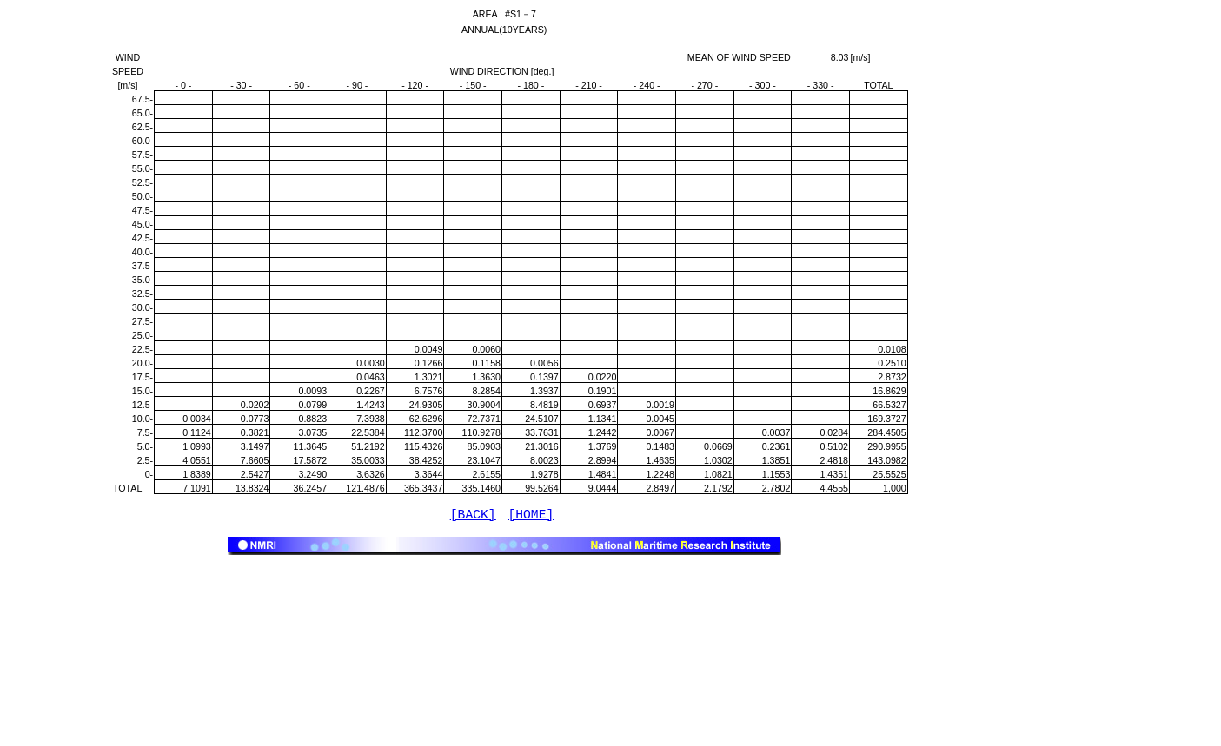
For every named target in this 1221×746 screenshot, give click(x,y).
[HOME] (531, 516)
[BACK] (473, 516)
